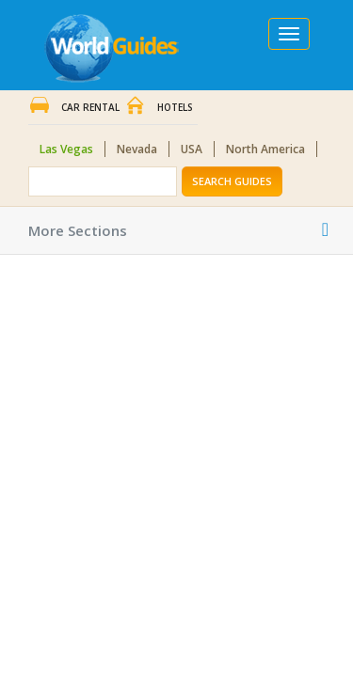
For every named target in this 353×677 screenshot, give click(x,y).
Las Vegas (66, 149)
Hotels (175, 107)
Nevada (137, 149)
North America (265, 149)
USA (191, 149)
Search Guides (232, 181)
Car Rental (90, 107)
